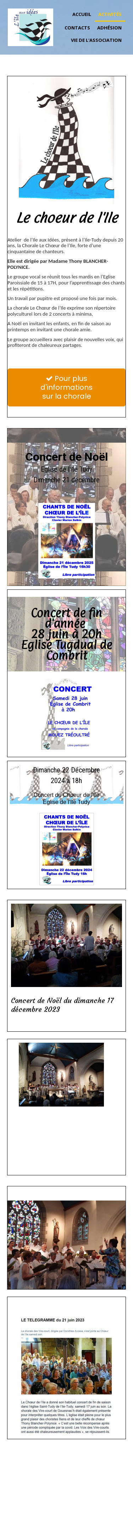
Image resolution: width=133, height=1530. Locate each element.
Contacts (77, 27)
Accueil (81, 14)
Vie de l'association (96, 40)
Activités (110, 14)
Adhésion (109, 27)
